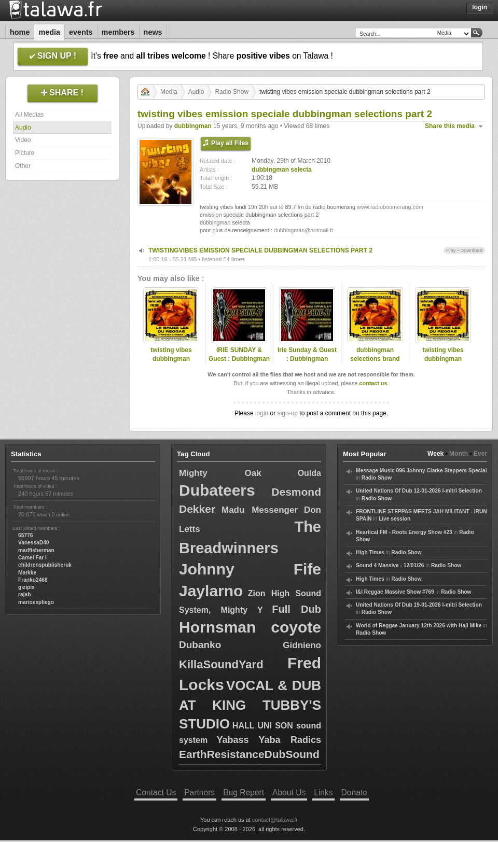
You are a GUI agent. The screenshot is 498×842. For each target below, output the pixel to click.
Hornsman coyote (250, 627)
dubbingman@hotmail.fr (304, 230)
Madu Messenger (260, 510)
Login (479, 7)
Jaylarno (211, 590)
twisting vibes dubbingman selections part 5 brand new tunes (171, 363)
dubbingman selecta (282, 169)
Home (20, 32)
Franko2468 (33, 580)
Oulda (309, 473)
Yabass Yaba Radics (268, 740)
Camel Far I (32, 557)
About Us (289, 792)
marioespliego (36, 602)
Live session (394, 519)
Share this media (450, 126)
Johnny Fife (250, 569)
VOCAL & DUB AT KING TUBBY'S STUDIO (250, 705)
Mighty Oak (220, 473)
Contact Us (156, 792)
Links (323, 792)
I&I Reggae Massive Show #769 (395, 592)
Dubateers (217, 490)
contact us (373, 383)
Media (49, 32)
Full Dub (296, 609)
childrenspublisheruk (45, 565)
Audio (23, 127)
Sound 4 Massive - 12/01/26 (390, 565)
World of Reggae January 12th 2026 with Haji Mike (418, 625)
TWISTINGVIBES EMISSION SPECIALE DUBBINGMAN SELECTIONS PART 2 (260, 250)
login (261, 413)
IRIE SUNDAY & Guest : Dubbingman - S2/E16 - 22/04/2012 (239, 358)
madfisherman (36, 550)
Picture (24, 153)
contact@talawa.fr (275, 820)
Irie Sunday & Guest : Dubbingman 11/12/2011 (307, 358)
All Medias (29, 114)
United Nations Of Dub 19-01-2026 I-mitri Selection (419, 605)
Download (471, 250)
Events (81, 32)
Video (23, 140)
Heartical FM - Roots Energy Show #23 (404, 532)
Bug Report (243, 792)
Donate (354, 792)
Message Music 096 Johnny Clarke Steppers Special (421, 470)
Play (451, 250)
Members (118, 32)
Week (435, 453)
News (153, 32)
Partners (199, 792)
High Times (370, 552)
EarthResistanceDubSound (249, 754)
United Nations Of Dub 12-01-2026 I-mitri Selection (419, 491)
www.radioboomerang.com (390, 207)
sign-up (288, 413)
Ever (480, 453)
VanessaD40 (33, 542)
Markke (27, 573)
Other (23, 166)
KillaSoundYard (221, 664)
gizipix (26, 587)
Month (458, 453)
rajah (24, 594)
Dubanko (200, 644)
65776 (25, 535)
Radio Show (231, 91)
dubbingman (193, 126)
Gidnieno (302, 645)
